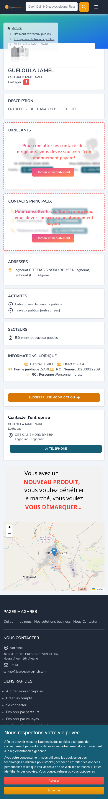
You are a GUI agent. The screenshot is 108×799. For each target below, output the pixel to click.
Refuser (54, 781)
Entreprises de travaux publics (34, 39)
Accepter (54, 790)
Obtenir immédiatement (53, 172)
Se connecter (16, 705)
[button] (54, 552)
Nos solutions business (52, 621)
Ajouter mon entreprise (24, 691)
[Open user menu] (96, 7)
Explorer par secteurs (22, 712)
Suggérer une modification (54, 397)
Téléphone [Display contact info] (56, 449)
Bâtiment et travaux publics (32, 34)
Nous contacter (85, 621)
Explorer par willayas (22, 719)
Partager (14, 82)
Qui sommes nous (17, 621)
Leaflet (97, 589)
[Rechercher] (84, 7)
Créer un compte (19, 698)
